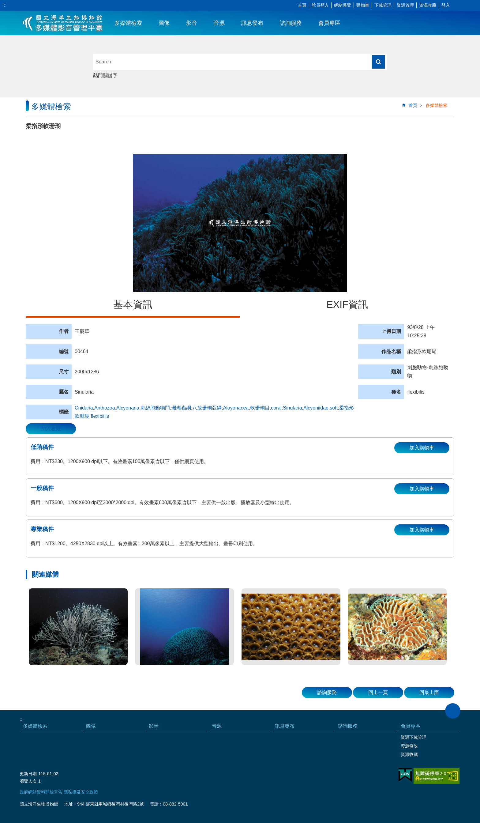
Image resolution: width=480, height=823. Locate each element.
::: (4, 5)
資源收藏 (427, 5)
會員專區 (329, 23)
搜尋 (378, 62)
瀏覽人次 (28, 781)
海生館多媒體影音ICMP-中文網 (63, 23)
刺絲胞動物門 (155, 407)
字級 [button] (457, 5)
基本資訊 (132, 304)
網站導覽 (342, 5)
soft (334, 407)
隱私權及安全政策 (81, 792)
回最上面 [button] (429, 692)
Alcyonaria (127, 407)
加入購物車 (422, 447)
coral (276, 407)
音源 (219, 23)
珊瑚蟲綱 (181, 407)
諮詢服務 (291, 23)
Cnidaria (84, 407)
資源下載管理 (413, 737)
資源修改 (409, 745)
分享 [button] (466, 5)
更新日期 (28, 773)
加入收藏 (51, 428)
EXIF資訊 (347, 304)
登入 (445, 5)
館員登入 (320, 5)
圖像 (164, 23)
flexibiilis (100, 416)
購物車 (362, 5)
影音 (191, 23)
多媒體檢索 (128, 23)
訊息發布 (252, 23)
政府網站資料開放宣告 (41, 792)
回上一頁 (378, 692)
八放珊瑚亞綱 (207, 407)
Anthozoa (104, 407)
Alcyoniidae (315, 407)
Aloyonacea (236, 407)
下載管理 (383, 5)
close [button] (452, 711)
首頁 (302, 5)
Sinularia (292, 407)
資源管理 (405, 5)
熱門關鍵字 (105, 75)
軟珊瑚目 (260, 407)
